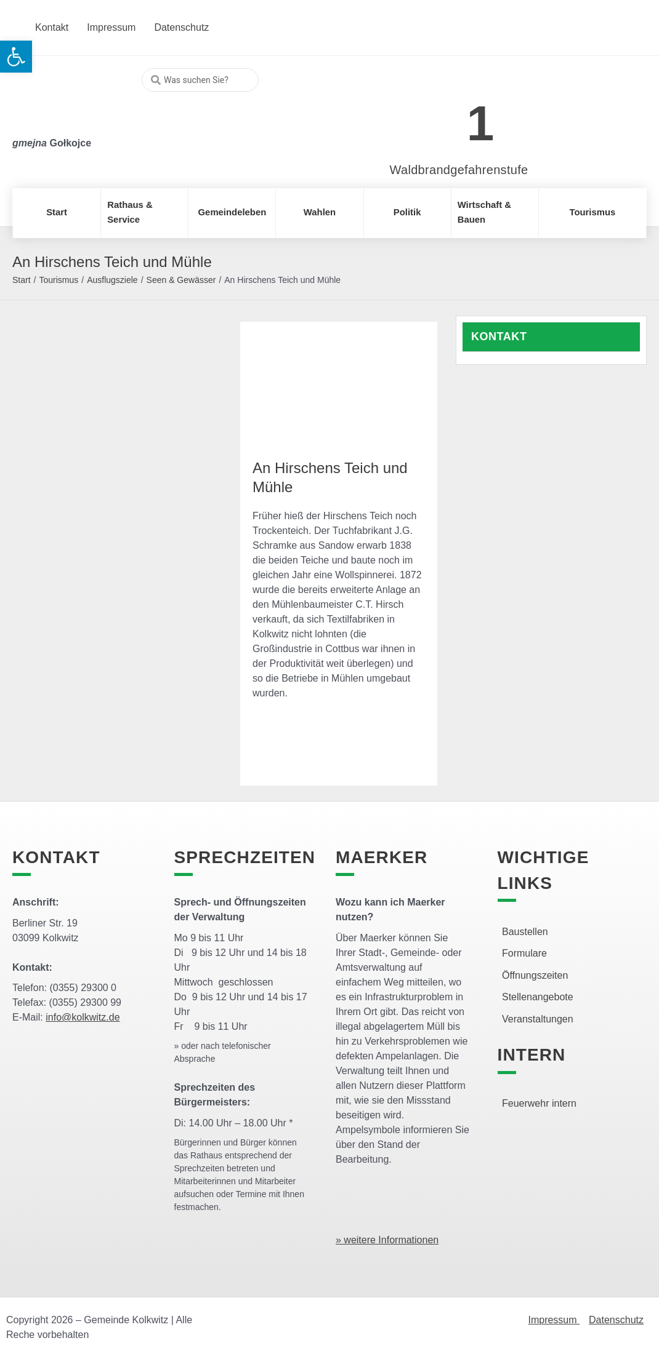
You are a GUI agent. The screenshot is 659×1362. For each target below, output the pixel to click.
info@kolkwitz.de (82, 1017)
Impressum (554, 1320)
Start (21, 280)
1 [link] (481, 123)
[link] (441, 116)
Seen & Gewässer (181, 280)
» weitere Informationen (387, 1240)
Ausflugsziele (112, 280)
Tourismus (58, 280)
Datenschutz (616, 1320)
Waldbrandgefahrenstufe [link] (459, 170)
